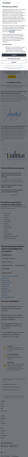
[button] (14, 55)
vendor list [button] (12, 31)
